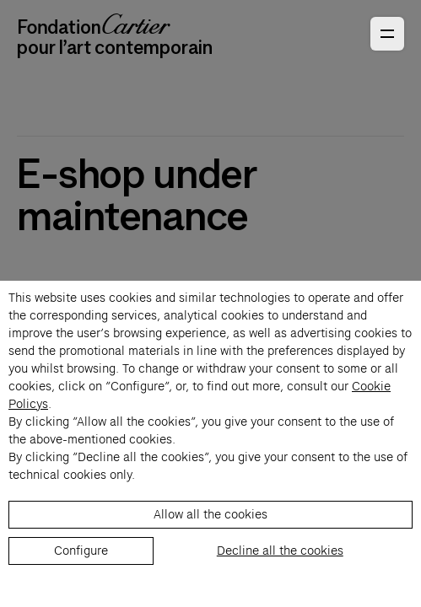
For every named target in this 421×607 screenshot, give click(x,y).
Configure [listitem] (81, 550)
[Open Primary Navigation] (387, 34)
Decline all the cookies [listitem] (280, 550)
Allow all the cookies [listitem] (210, 514)
